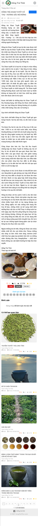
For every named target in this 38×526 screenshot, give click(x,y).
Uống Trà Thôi (18, 3)
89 (18, 505)
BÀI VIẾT (20, 20)
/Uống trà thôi (19, 511)
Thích (10, 286)
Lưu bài (18, 286)
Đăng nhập (10, 306)
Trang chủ (5, 8)
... (15, 505)
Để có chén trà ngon (9, 386)
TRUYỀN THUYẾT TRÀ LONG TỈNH (12, 346)
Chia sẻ (12, 8)
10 (30, 504)
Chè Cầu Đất (6, 427)
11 (34, 504)
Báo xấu (26, 286)
